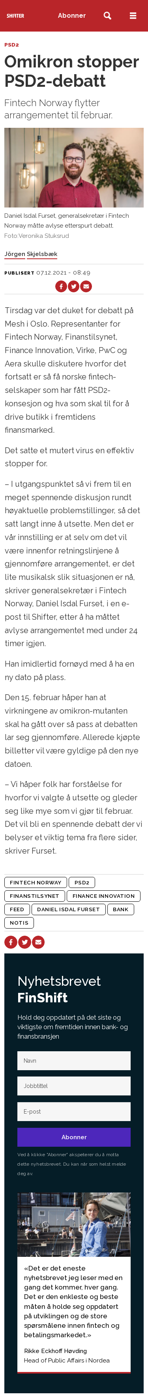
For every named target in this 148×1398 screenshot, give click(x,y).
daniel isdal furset (68, 909)
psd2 (82, 882)
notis (19, 923)
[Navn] (73, 1060)
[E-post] (73, 1111)
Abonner (72, 15)
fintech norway (35, 882)
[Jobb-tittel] (73, 1086)
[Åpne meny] (133, 15)
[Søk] (107, 16)
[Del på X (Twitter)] (73, 286)
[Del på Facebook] (61, 286)
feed (17, 909)
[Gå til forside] (15, 16)
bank (120, 909)
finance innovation (104, 896)
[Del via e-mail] (86, 286)
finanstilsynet (34, 896)
